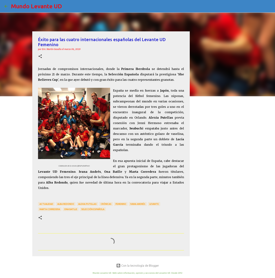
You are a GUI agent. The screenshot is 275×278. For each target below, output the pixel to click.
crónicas (106, 204)
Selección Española (92, 209)
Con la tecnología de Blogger (137, 265)
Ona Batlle (70, 209)
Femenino (121, 204)
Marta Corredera (49, 209)
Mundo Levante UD (36, 6)
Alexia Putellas (87, 204)
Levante (154, 204)
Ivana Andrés (137, 204)
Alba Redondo (65, 204)
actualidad (46, 204)
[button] (40, 56)
